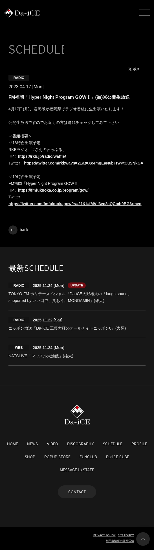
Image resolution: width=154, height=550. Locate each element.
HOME (12, 444)
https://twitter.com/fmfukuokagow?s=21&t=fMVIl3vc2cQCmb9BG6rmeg (74, 203)
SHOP (30, 457)
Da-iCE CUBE (117, 457)
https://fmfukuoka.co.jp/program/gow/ (53, 190)
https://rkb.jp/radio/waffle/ (42, 156)
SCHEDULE (112, 444)
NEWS (32, 444)
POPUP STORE (57, 457)
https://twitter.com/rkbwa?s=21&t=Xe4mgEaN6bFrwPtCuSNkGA (83, 163)
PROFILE (139, 444)
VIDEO (52, 444)
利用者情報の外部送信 (120, 540)
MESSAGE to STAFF (77, 470)
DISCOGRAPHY (80, 444)
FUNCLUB (88, 457)
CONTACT (77, 492)
